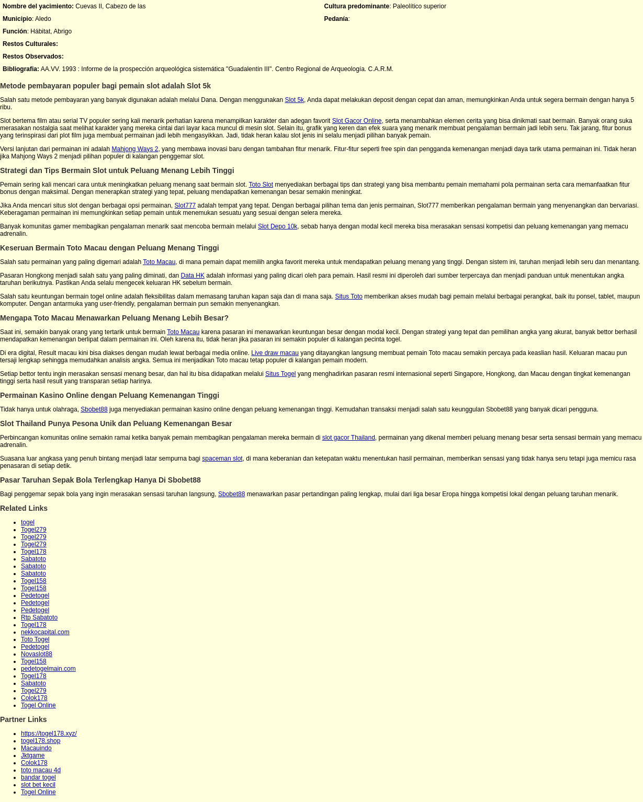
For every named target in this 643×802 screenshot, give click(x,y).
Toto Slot (261, 184)
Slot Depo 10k (277, 226)
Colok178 (34, 698)
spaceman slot (222, 458)
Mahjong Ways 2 (134, 149)
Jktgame (32, 755)
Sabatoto (33, 559)
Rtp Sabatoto (39, 617)
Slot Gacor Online (357, 120)
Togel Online (38, 705)
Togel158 (34, 581)
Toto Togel (35, 639)
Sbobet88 (94, 409)
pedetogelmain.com (48, 668)
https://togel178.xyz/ (49, 733)
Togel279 (34, 529)
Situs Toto (348, 296)
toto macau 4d (41, 770)
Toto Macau (159, 262)
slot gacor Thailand (348, 437)
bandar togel (38, 777)
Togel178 (34, 551)
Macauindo (36, 748)
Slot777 (185, 205)
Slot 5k (294, 100)
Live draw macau (275, 353)
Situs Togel (280, 373)
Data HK (193, 275)
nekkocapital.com (45, 632)
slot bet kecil (38, 784)
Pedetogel (35, 595)
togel (28, 522)
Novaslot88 (36, 654)
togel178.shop (40, 740)
